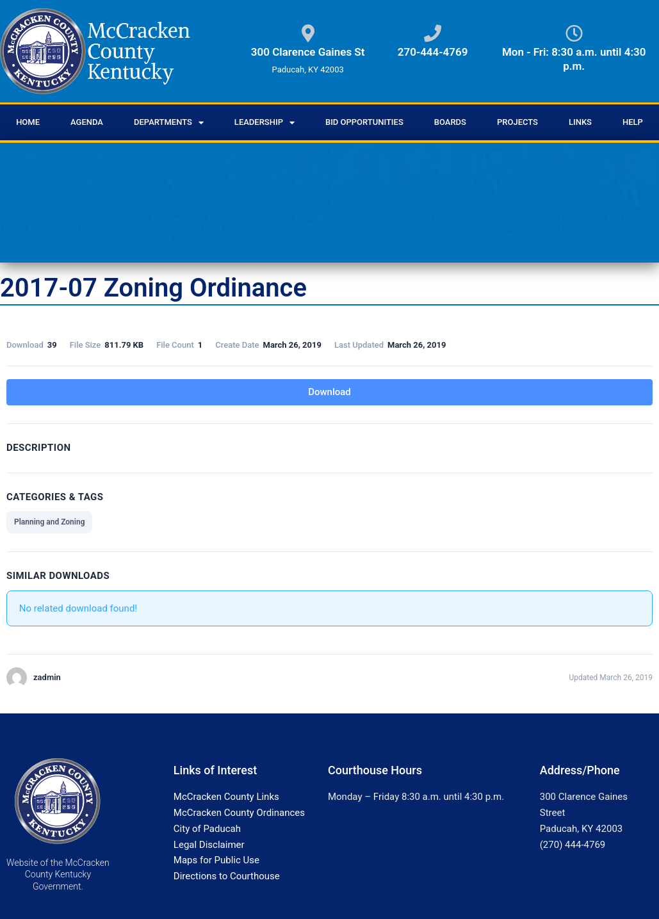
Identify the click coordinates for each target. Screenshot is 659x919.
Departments (169, 122)
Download (329, 392)
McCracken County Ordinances (239, 812)
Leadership (264, 122)
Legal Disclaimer (209, 844)
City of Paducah (207, 828)
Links (580, 122)
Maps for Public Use (216, 860)
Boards (450, 122)
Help (632, 122)
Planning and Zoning (49, 521)
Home (28, 122)
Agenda (86, 122)
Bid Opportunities (364, 122)
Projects (517, 122)
